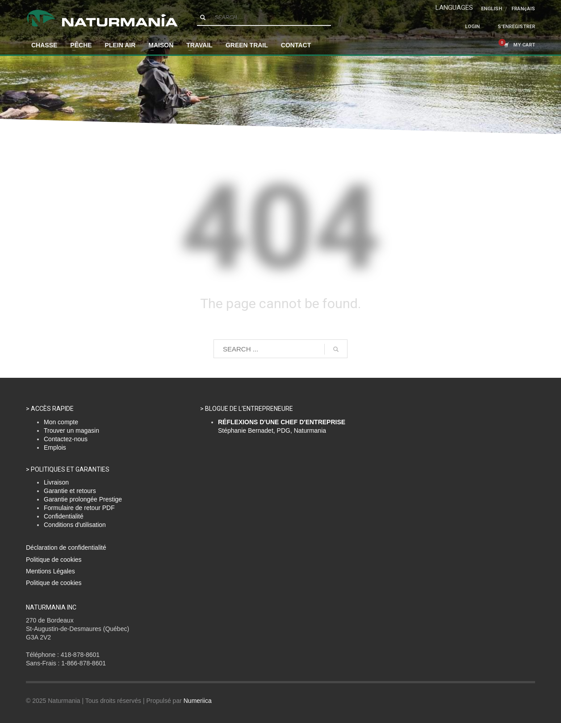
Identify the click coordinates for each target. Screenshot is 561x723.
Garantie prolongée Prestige (83, 499)
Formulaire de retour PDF (79, 507)
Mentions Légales (50, 571)
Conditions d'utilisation (75, 524)
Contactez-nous (66, 439)
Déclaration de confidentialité (66, 547)
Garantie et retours (70, 490)
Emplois (55, 447)
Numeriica (198, 700)
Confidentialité (64, 516)
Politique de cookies (54, 559)
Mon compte (61, 422)
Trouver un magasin (71, 430)
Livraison (56, 482)
